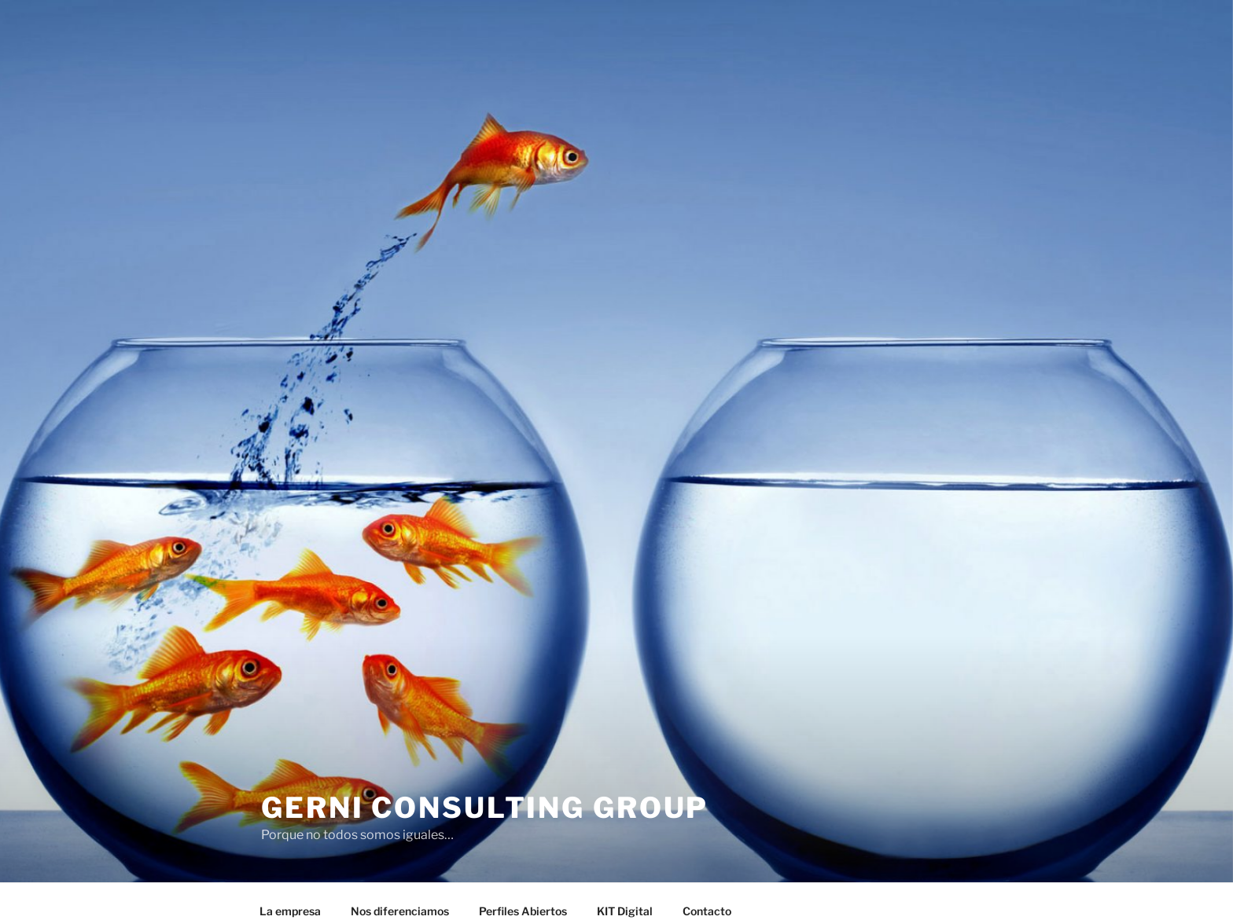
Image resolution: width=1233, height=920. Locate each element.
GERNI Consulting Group (485, 807)
